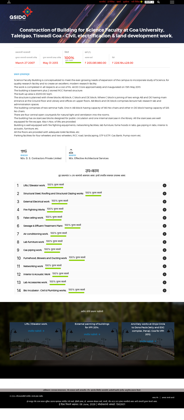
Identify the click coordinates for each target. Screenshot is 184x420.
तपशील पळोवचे (34, 331)
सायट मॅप (155, 409)
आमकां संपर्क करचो (168, 409)
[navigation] (168, 2)
